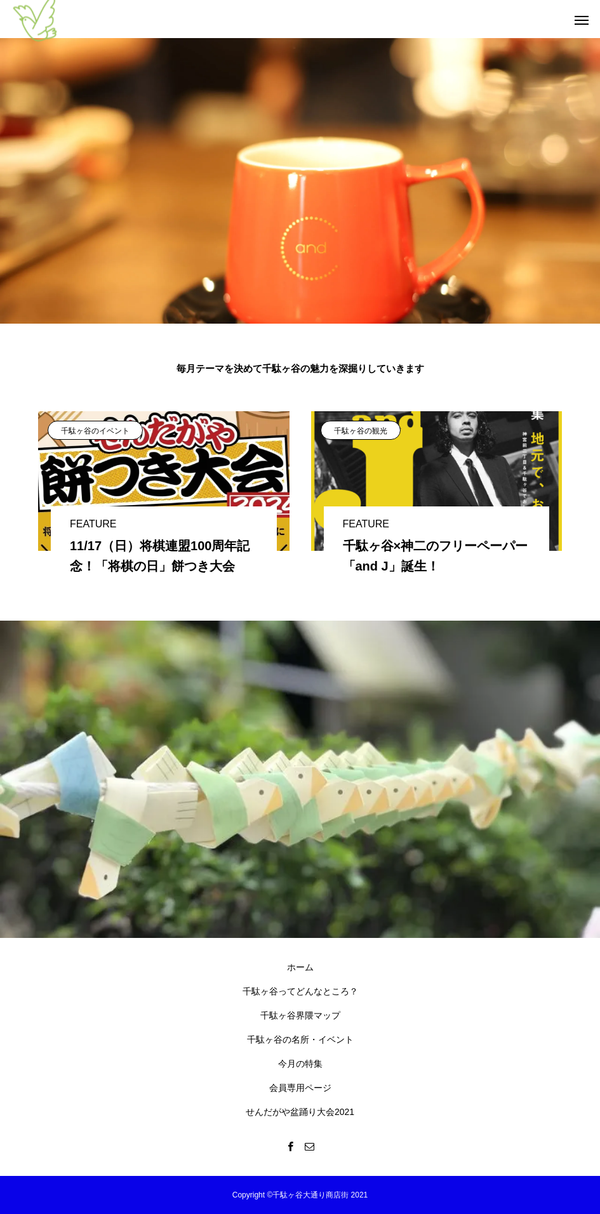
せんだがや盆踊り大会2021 (300, 1112)
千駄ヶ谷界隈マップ (300, 1015)
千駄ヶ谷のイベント (95, 430)
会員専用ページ (300, 1088)
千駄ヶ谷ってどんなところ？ (300, 991)
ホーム (300, 967)
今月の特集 (300, 1064)
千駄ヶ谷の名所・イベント (300, 1039)
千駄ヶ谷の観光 (360, 430)
